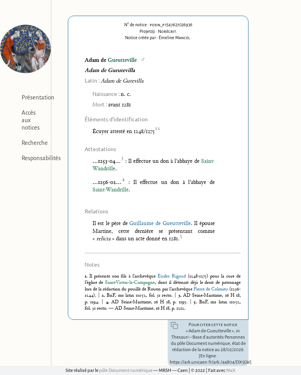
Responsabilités (41, 158)
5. (196, 302)
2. (104, 295)
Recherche (35, 143)
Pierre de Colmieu (211, 289)
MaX (231, 370)
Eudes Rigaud (172, 276)
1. (87, 276)
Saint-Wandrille (110, 190)
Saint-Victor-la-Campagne (130, 282)
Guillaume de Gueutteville (159, 223)
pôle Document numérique (125, 370)
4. (108, 302)
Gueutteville (122, 60)
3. (180, 295)
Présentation (38, 97)
